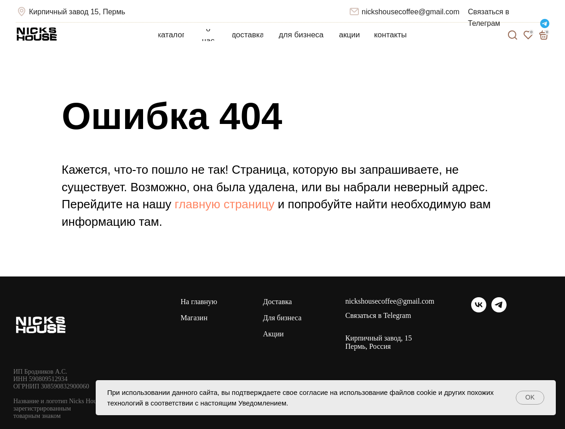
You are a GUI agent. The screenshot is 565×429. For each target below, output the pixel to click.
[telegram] (499, 310)
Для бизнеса (282, 318)
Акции (273, 334)
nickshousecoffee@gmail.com (411, 12)
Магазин (194, 318)
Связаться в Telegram (378, 315)
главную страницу (225, 204)
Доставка (277, 302)
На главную (199, 302)
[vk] (478, 310)
